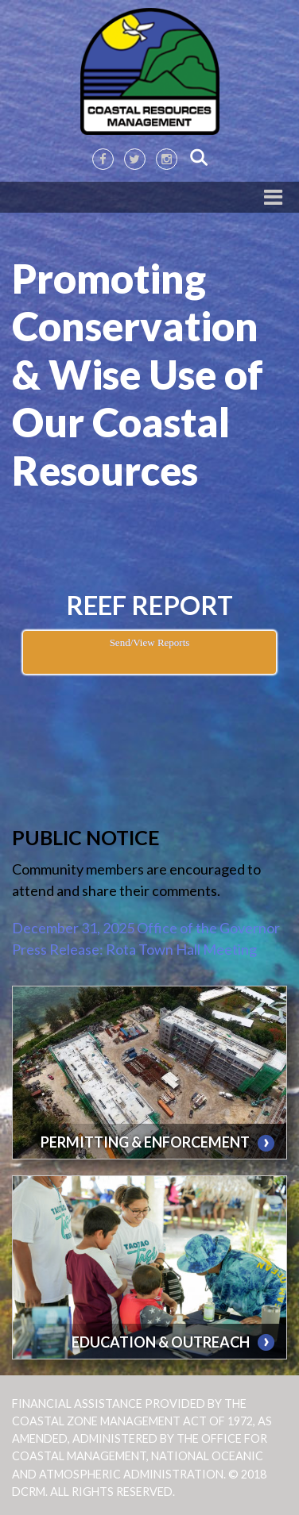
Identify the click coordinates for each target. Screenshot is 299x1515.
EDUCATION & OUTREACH (161, 1342)
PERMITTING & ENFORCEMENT (145, 1142)
